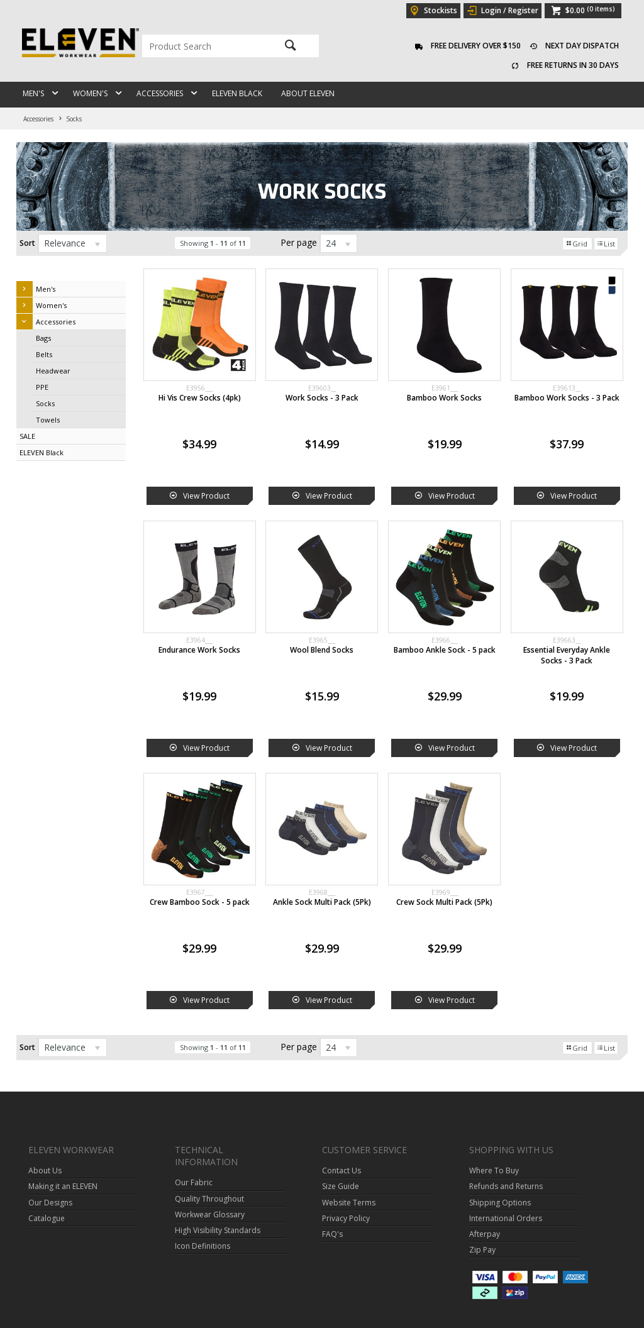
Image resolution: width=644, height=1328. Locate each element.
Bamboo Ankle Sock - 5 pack (445, 650)
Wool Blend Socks (321, 650)
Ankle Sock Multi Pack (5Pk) (322, 902)
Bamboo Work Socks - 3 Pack (566, 397)
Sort (27, 243)
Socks (45, 403)
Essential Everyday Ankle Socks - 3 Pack (566, 655)
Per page (298, 242)
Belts (44, 354)
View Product (206, 495)
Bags (43, 338)
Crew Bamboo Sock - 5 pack (200, 902)
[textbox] (204, 46)
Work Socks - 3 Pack (322, 397)
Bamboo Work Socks (444, 397)
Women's (90, 93)
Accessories (159, 93)
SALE (27, 436)
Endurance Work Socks (199, 650)
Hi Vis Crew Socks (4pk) (199, 397)
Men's (33, 93)
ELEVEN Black (237, 93)
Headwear (53, 370)
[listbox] (72, 243)
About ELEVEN (308, 93)
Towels (48, 419)
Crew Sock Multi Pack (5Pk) (444, 902)
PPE (42, 387)
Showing (213, 243)
